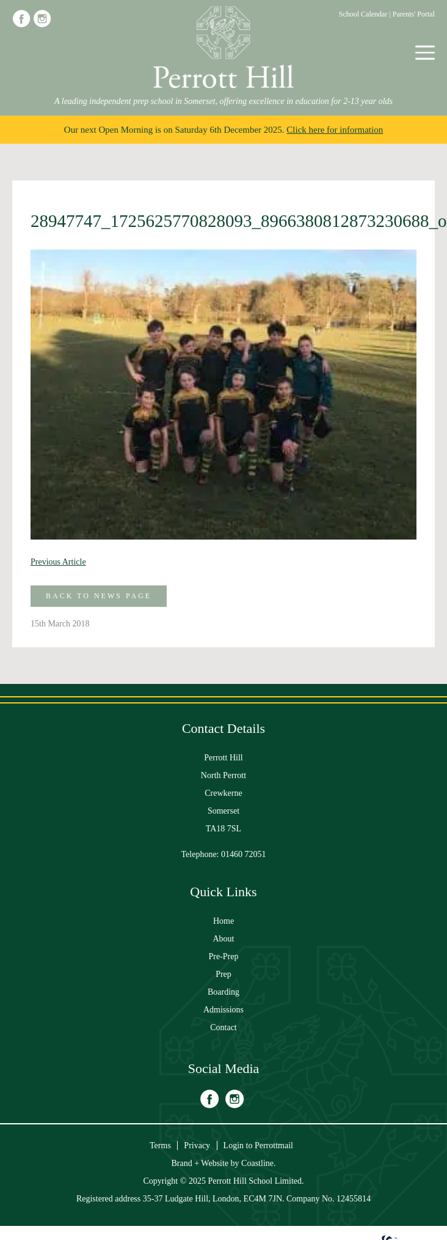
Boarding (223, 992)
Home (223, 921)
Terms (160, 1145)
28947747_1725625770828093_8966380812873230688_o (223, 221)
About (223, 938)
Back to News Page (98, 596)
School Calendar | (366, 14)
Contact (223, 1027)
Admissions (223, 1009)
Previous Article (58, 561)
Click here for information (334, 130)
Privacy (197, 1145)
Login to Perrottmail (258, 1145)
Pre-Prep (224, 956)
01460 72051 (243, 854)
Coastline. (258, 1163)
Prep (223, 974)
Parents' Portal (414, 14)
